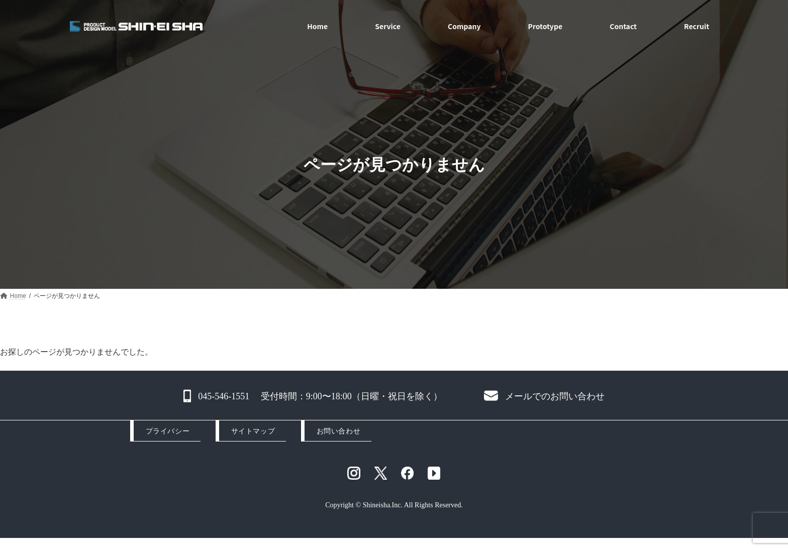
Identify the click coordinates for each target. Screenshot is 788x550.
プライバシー (167, 431)
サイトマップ (253, 431)
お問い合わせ (338, 431)
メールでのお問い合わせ (555, 396)
